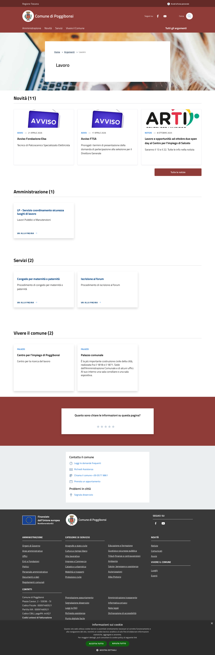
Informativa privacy (117, 602)
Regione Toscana (30, 4)
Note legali (113, 608)
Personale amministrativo (35, 571)
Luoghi (154, 570)
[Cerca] (189, 16)
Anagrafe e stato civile (76, 545)
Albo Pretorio (114, 577)
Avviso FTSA (88, 138)
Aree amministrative (32, 551)
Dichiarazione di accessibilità (122, 613)
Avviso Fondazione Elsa (31, 138)
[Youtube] (163, 16)
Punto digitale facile (75, 618)
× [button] (212, 623)
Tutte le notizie (178, 172)
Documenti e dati (30, 577)
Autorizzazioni (115, 571)
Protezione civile (73, 577)
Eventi (154, 575)
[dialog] (107, 637)
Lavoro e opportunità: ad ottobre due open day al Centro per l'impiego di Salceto (171, 140)
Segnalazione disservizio (77, 602)
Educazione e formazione (120, 545)
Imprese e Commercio (75, 561)
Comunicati (156, 551)
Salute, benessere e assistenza (123, 566)
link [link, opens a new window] (135, 637)
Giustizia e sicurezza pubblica (122, 550)
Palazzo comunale (92, 355)
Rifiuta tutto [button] (119, 643)
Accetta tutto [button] (96, 643)
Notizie (148, 132)
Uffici (24, 556)
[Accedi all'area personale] (178, 3)
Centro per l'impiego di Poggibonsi (38, 355)
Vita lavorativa (72, 556)
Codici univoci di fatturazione (37, 617)
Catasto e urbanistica (75, 566)
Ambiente (113, 561)
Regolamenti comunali (33, 582)
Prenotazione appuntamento (79, 597)
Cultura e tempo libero (76, 551)
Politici (25, 566)
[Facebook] (156, 16)
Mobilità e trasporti (74, 571)
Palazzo (21, 349)
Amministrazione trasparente (122, 597)
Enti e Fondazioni (30, 561)
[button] (107, 650)
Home (57, 52)
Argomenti (69, 52)
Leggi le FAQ (71, 608)
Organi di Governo (31, 545)
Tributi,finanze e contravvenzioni (124, 556)
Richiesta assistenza (75, 613)
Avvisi (20, 132)
